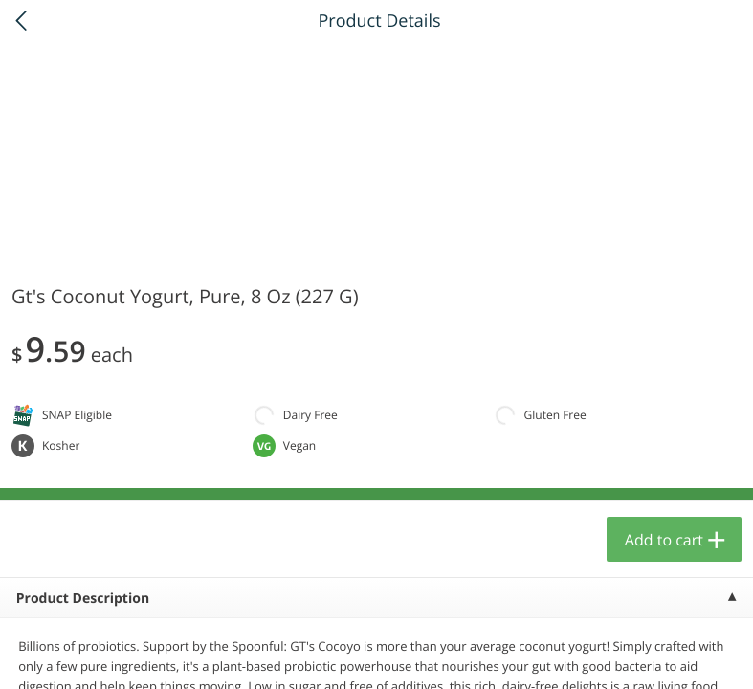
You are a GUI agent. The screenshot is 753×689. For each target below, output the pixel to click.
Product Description (82, 598)
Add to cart (664, 539)
